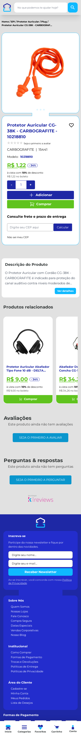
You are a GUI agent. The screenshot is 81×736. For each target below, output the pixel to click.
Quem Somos (20, 606)
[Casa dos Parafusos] (7, 7)
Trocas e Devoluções (24, 661)
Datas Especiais (21, 625)
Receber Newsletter (40, 572)
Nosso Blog (18, 635)
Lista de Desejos (22, 702)
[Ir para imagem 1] (37, 110)
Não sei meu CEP (18, 237)
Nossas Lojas (19, 611)
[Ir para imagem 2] (40, 110)
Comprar (40, 204)
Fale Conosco (20, 616)
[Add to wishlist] (71, 125)
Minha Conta (19, 693)
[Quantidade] (21, 185)
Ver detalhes (65, 290)
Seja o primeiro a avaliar (40, 437)
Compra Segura (21, 620)
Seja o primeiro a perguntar (40, 480)
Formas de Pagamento (26, 657)
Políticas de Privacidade (27, 671)
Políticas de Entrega (24, 666)
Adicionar (40, 195)
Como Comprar (21, 652)
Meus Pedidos (20, 698)
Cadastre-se (19, 688)
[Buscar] (73, 7)
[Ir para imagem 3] (44, 110)
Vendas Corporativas (24, 630)
